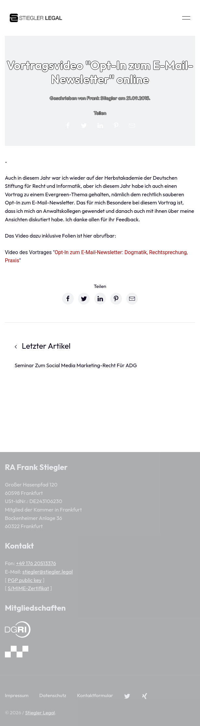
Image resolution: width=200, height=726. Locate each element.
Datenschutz (52, 695)
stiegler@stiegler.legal (47, 571)
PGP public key (25, 580)
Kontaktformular (95, 695)
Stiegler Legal (40, 712)
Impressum (17, 695)
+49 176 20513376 (36, 563)
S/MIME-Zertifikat (28, 588)
